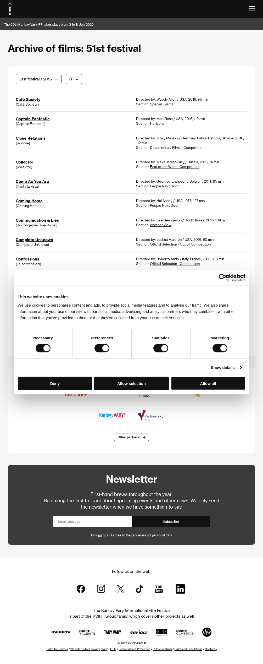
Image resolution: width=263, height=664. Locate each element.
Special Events (162, 104)
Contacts (211, 649)
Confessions (27, 259)
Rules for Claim (162, 649)
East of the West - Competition (174, 166)
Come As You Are (32, 181)
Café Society (28, 99)
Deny (55, 383)
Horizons (157, 123)
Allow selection (131, 383)
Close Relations (31, 138)
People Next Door (164, 186)
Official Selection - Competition (175, 263)
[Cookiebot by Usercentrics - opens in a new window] (222, 278)
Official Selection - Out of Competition (180, 244)
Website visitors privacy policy (89, 649)
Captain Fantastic (33, 118)
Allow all (208, 383)
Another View (160, 225)
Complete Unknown (34, 239)
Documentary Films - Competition (176, 147)
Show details (223, 367)
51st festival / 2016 (35, 79)
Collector (24, 162)
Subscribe (171, 522)
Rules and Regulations (188, 649)
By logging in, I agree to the (131, 535)
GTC (113, 649)
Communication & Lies (37, 220)
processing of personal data (151, 535)
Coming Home (29, 200)
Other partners (128, 437)
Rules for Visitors (57, 649)
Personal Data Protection (134, 649)
